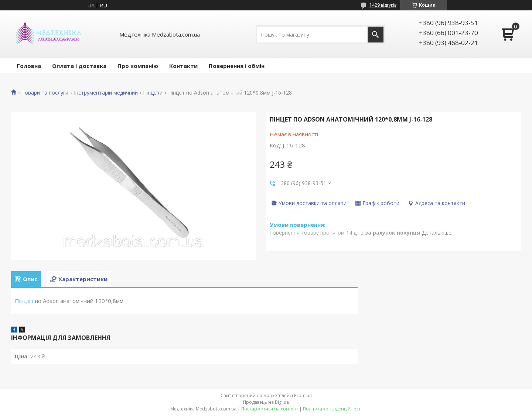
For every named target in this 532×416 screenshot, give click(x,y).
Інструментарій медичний (106, 92)
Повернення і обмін (237, 65)
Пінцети (153, 92)
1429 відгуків (382, 5)
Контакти (183, 65)
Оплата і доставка (79, 65)
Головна (29, 65)
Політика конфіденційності (332, 409)
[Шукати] (375, 34)
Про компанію (137, 65)
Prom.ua (303, 395)
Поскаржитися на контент (269, 409)
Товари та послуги (44, 92)
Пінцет (24, 300)
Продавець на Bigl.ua (266, 402)
